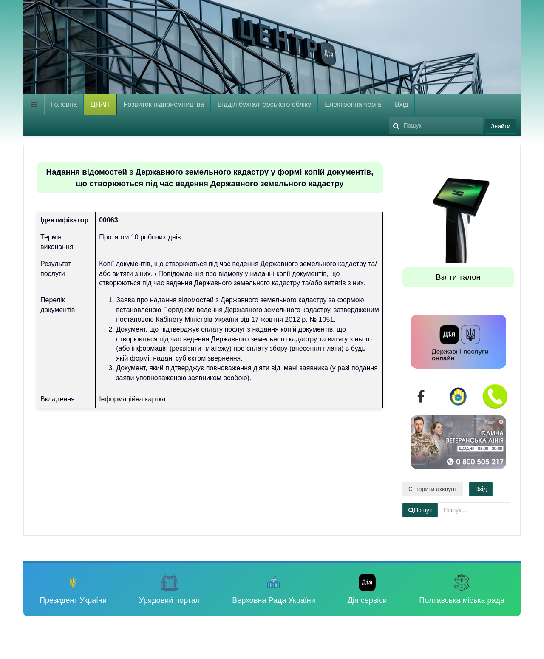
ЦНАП (100, 104)
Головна (64, 104)
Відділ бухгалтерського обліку (264, 104)
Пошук (420, 510)
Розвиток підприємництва (163, 104)
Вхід (401, 104)
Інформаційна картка (132, 399)
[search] (436, 125)
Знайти (500, 126)
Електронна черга (353, 104)
